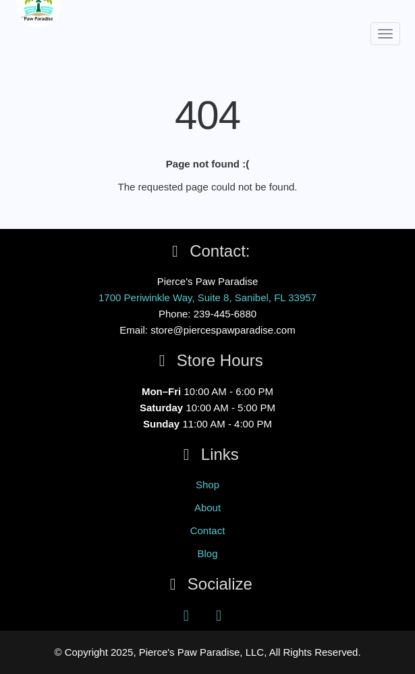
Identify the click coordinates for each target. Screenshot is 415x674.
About (207, 507)
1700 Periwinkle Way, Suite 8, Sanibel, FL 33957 (207, 297)
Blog (207, 553)
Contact (207, 530)
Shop (207, 484)
